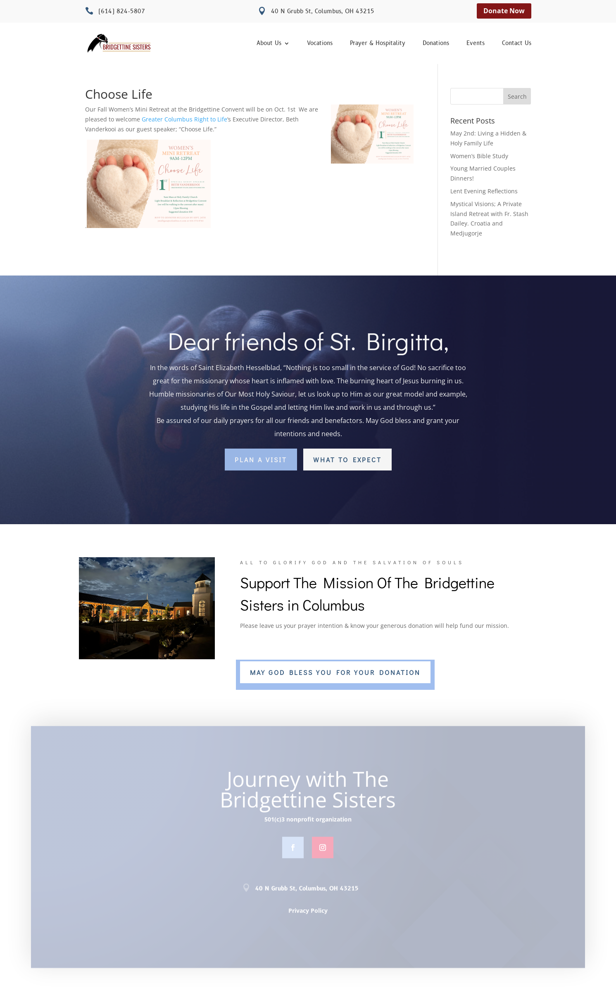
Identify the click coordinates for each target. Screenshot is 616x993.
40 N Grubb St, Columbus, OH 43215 (322, 11)
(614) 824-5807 (121, 11)
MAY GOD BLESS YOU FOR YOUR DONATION (335, 672)
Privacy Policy (308, 913)
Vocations (320, 43)
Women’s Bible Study (479, 156)
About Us (269, 43)
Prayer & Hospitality (377, 43)
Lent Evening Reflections (484, 191)
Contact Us (516, 43)
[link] (184, 119)
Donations (436, 43)
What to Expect (347, 459)
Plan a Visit (261, 459)
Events (475, 43)
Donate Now (504, 10)
